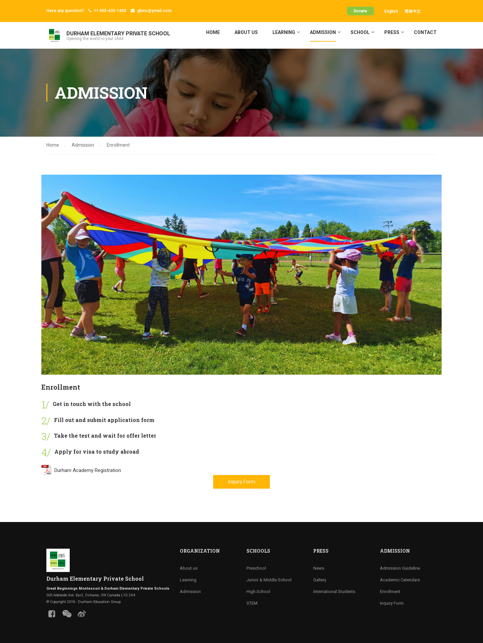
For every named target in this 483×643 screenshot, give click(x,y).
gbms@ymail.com (154, 10)
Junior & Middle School (269, 579)
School (360, 32)
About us (246, 32)
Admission (323, 32)
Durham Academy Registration (81, 470)
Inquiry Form (241, 482)
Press (391, 32)
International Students (334, 591)
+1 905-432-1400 (110, 10)
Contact (425, 32)
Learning (284, 32)
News (318, 568)
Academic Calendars (400, 579)
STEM (252, 603)
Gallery (319, 579)
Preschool (256, 568)
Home (213, 32)
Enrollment (390, 591)
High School (258, 591)
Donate (360, 11)
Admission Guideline (400, 568)
